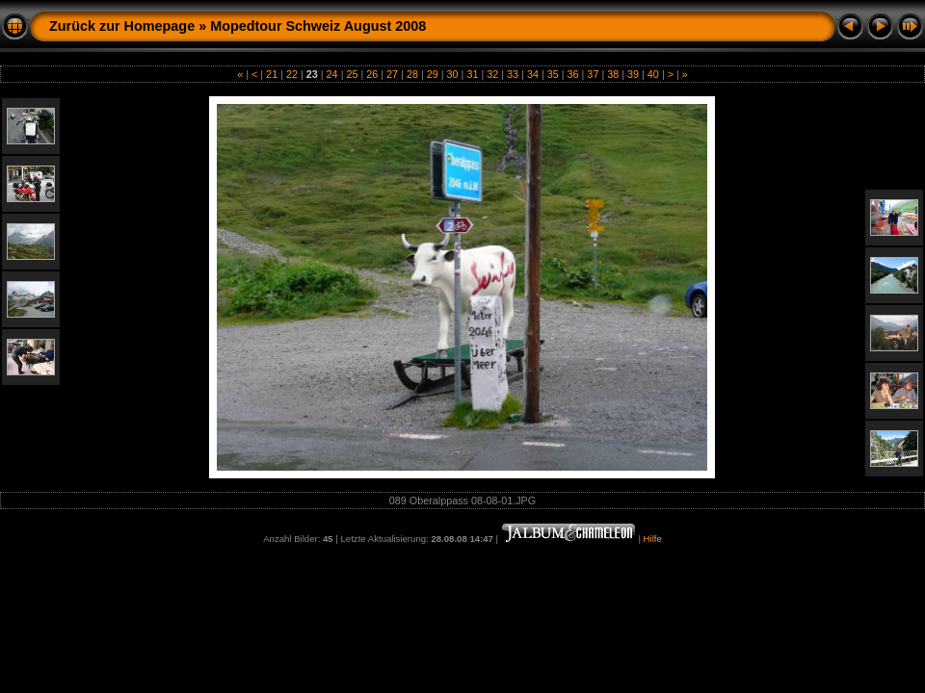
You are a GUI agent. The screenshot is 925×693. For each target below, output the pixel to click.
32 (492, 74)
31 (472, 74)
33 (512, 74)
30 (453, 74)
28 (412, 74)
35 (553, 74)
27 (392, 74)
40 (653, 74)
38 (612, 74)
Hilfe (653, 538)
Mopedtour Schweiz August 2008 (318, 26)
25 (351, 74)
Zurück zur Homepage (122, 26)
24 (332, 74)
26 (372, 74)
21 (271, 74)
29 (432, 74)
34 (533, 74)
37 (592, 74)
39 (633, 74)
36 (573, 74)
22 (292, 74)
